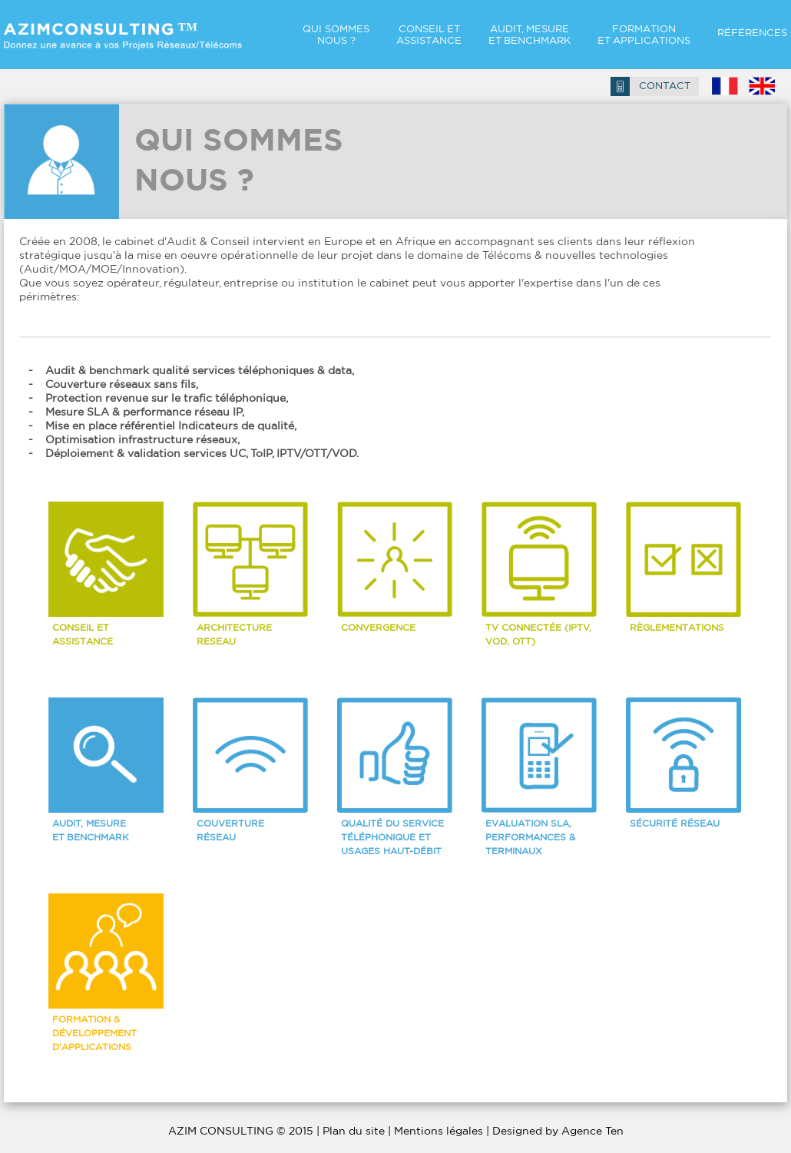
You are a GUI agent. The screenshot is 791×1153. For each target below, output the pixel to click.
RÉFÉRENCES (752, 32)
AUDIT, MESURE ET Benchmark (529, 34)
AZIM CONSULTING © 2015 (240, 1131)
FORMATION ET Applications (643, 34)
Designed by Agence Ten (558, 1131)
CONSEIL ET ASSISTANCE (429, 34)
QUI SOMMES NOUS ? (336, 34)
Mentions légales (438, 1131)
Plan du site (354, 1131)
